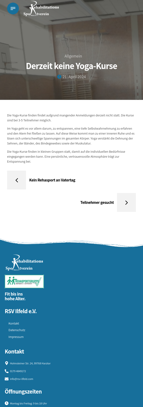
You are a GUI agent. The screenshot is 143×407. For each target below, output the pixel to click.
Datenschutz (16, 330)
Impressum (16, 337)
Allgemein (73, 56)
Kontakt (13, 323)
